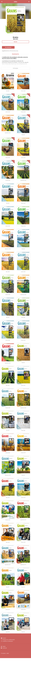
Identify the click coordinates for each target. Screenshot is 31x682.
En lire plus (15, 68)
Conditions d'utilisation (7, 641)
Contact (3, 638)
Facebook (4, 648)
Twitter (3, 646)
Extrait (15, 41)
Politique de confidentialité (8, 639)
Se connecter (8, 47)
